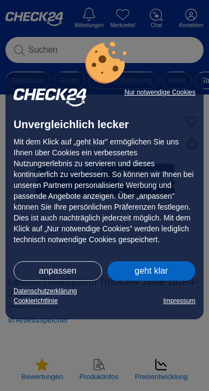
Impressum (179, 301)
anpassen (58, 270)
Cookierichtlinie (36, 301)
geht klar (151, 270)
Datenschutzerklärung (45, 291)
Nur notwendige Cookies (159, 92)
